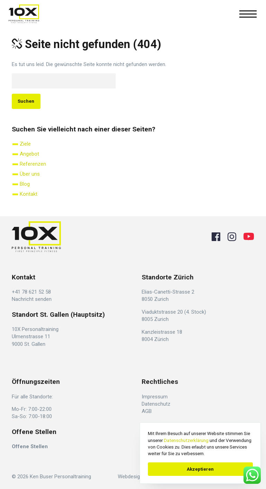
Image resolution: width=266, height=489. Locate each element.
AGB (147, 411)
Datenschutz (156, 404)
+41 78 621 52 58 (31, 292)
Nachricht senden (32, 299)
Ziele (25, 144)
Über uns (30, 174)
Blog (25, 184)
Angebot (29, 154)
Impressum (155, 397)
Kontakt (28, 194)
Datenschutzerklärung (186, 440)
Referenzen (33, 164)
